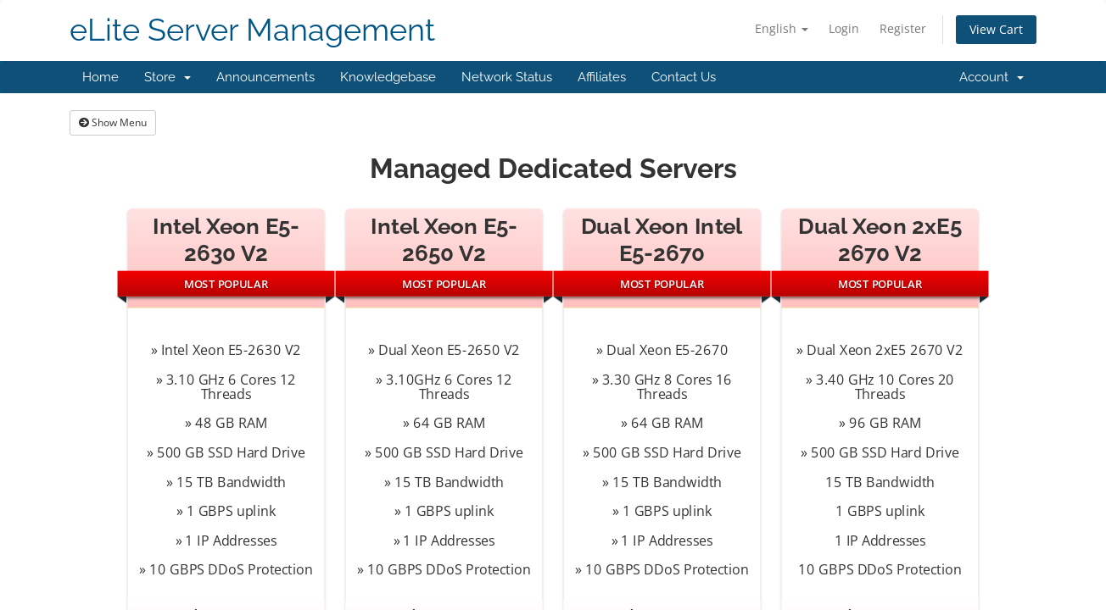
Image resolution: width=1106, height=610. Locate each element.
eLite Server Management (252, 30)
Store (167, 77)
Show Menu (113, 122)
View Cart (996, 29)
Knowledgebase (388, 77)
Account (991, 77)
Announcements (265, 77)
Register (903, 28)
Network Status (506, 77)
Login (844, 28)
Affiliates (602, 77)
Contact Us (683, 77)
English (781, 28)
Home (100, 77)
